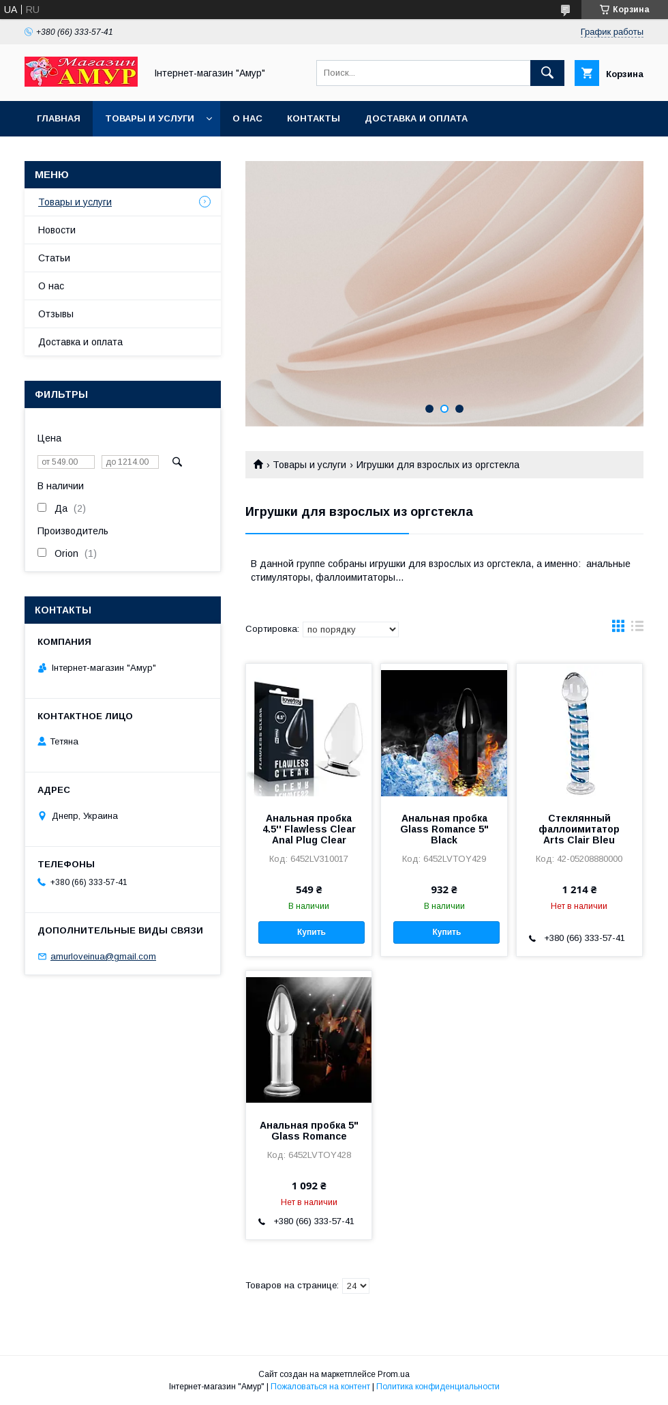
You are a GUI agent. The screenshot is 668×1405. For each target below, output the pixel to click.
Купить (311, 932)
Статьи (54, 257)
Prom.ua (394, 1374)
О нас (247, 118)
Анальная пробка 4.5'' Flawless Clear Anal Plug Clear (309, 829)
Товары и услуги (149, 118)
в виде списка (637, 629)
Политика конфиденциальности (438, 1386)
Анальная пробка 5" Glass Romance (309, 1131)
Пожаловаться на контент (320, 1386)
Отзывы (56, 313)
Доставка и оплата (416, 118)
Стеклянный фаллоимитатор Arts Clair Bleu (579, 829)
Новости (57, 229)
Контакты (313, 118)
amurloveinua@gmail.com (103, 956)
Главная (58, 118)
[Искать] (547, 73)
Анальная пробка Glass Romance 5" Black (444, 829)
